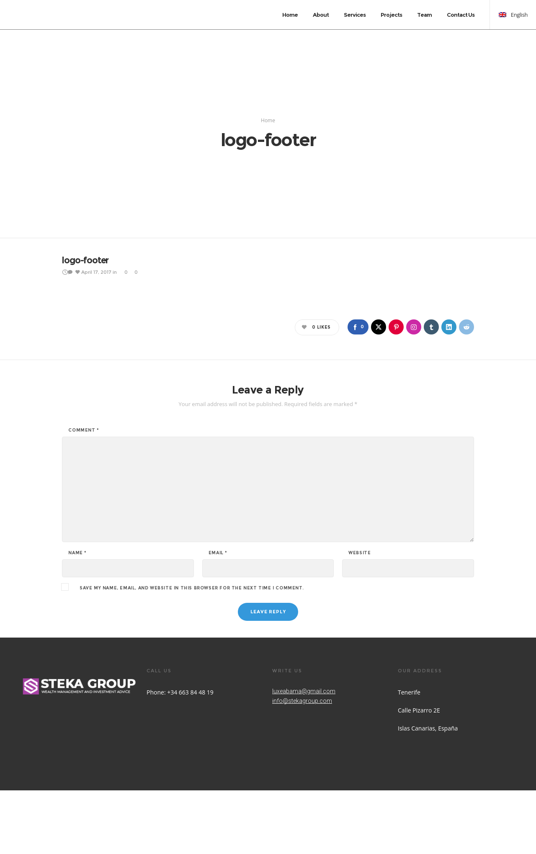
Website (359, 617)
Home (268, 152)
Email (218, 617)
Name (77, 617)
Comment (83, 494)
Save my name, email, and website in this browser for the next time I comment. (192, 652)
